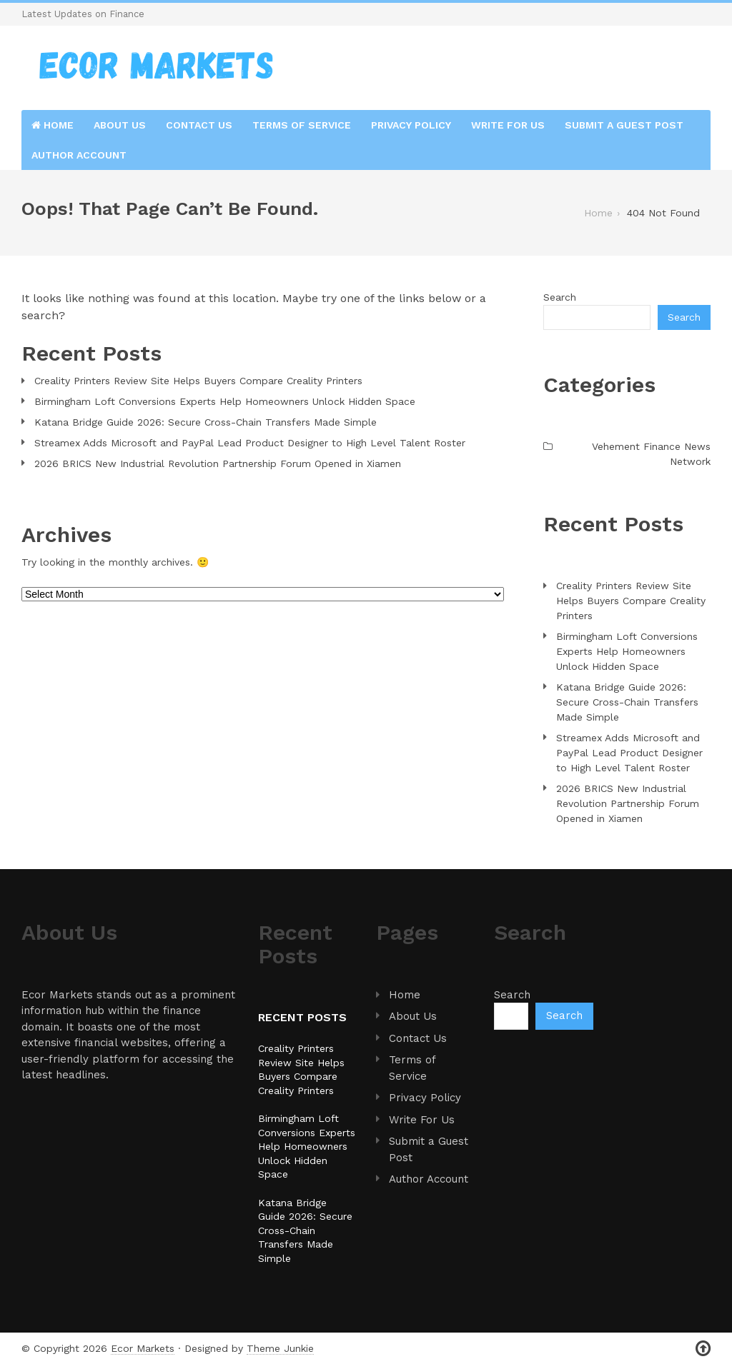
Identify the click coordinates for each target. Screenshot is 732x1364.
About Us (120, 125)
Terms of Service (301, 125)
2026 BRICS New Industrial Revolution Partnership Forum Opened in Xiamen (217, 463)
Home (52, 125)
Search (559, 297)
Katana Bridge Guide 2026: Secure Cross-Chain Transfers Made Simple (205, 422)
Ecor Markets (142, 1348)
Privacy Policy (411, 125)
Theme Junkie (280, 1348)
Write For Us (508, 125)
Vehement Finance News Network (651, 454)
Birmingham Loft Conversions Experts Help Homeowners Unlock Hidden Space (224, 401)
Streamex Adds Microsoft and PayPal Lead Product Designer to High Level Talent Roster (249, 442)
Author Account (79, 155)
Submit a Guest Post (624, 125)
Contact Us (199, 125)
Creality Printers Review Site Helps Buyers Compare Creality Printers (198, 380)
